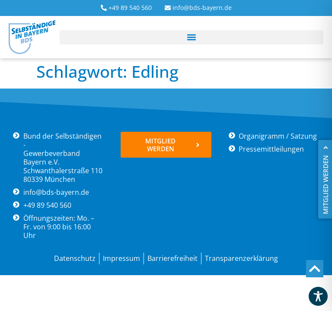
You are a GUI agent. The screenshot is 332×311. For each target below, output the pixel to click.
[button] (191, 37)
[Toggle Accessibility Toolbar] (318, 296)
